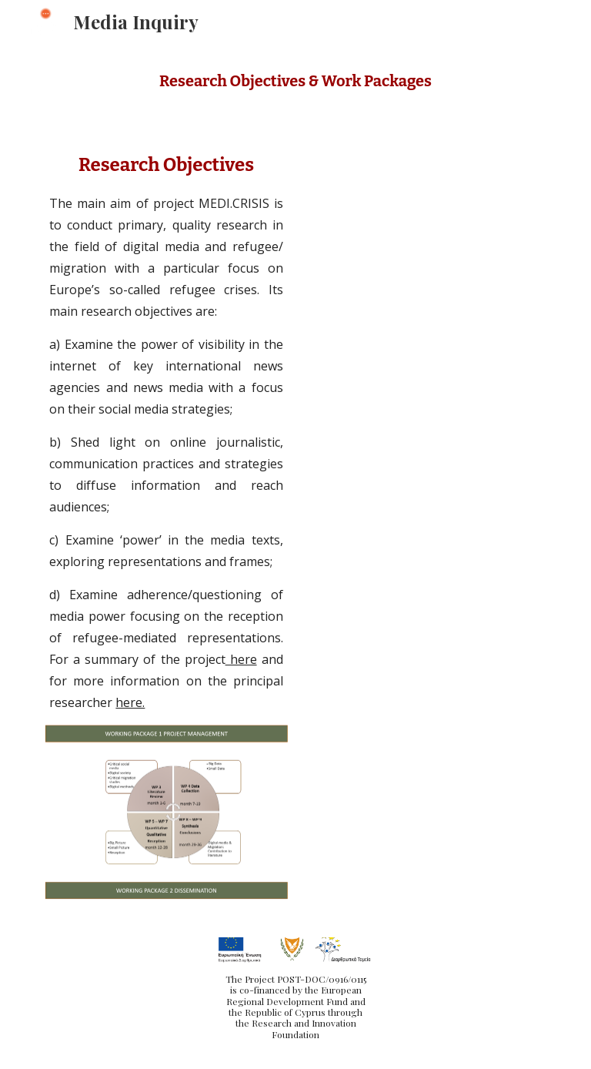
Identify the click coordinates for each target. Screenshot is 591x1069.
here (241, 659)
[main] (295, 81)
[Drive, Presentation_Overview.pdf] (424, 327)
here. (130, 702)
